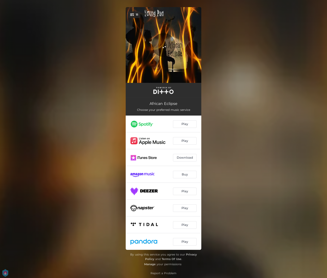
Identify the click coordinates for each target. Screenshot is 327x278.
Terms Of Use (171, 259)
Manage (150, 264)
